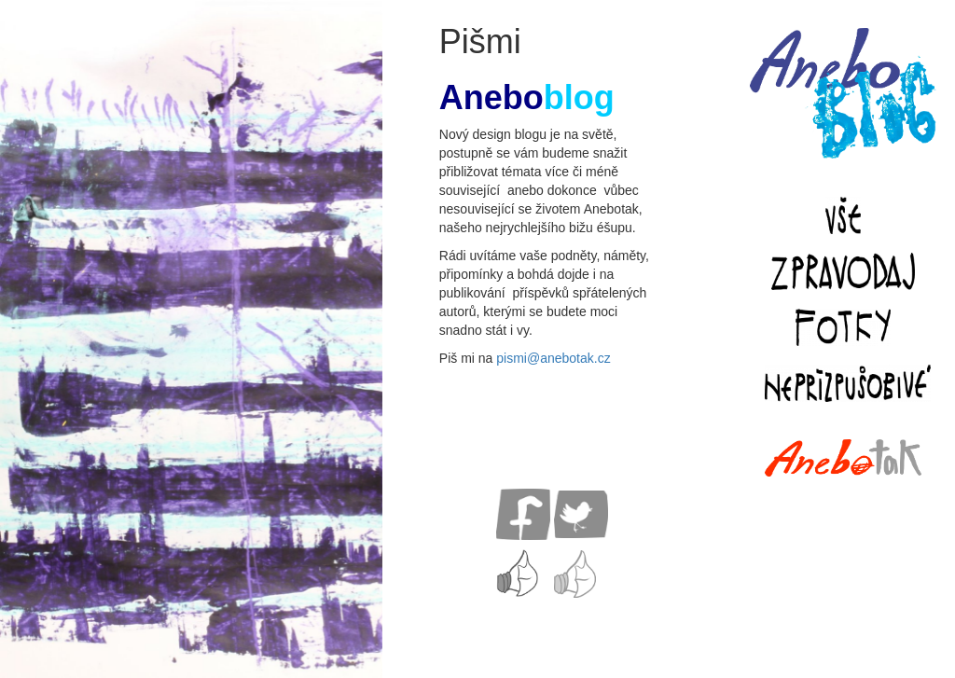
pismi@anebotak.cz (553, 358)
